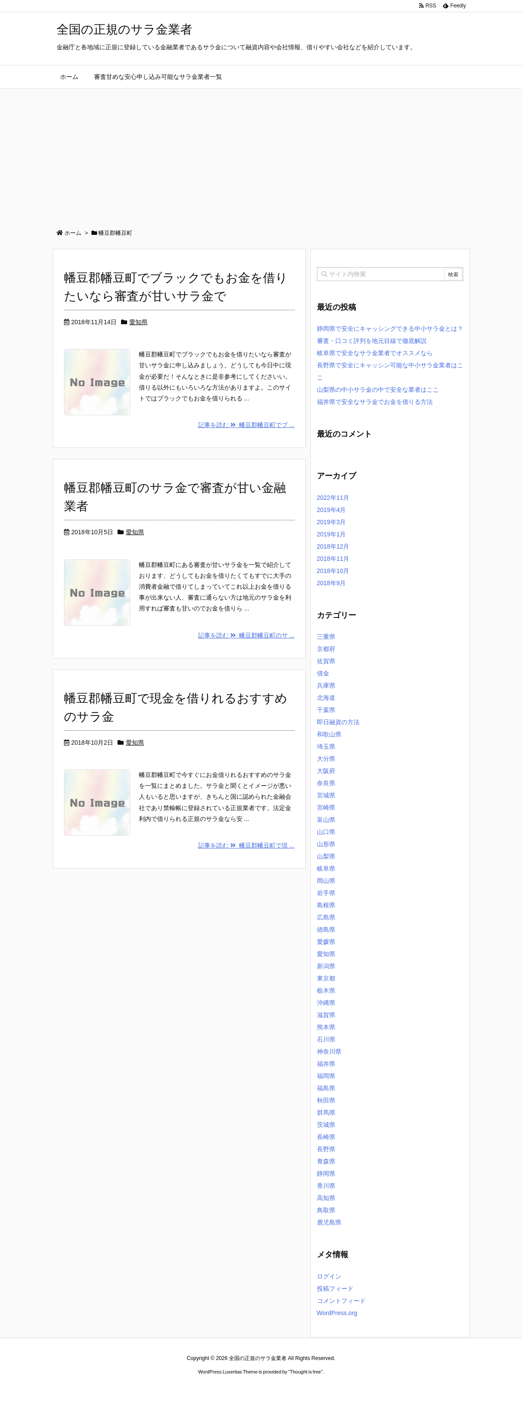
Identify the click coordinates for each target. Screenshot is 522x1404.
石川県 (326, 1039)
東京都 (326, 978)
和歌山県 (329, 734)
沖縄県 (326, 1002)
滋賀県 (326, 1014)
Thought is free (305, 1371)
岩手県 (326, 892)
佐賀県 (326, 661)
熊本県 (326, 1027)
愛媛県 (326, 941)
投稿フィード (335, 1288)
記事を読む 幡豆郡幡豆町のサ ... (246, 635)
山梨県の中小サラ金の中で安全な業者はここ (378, 389)
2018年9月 (331, 583)
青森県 (326, 1161)
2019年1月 (331, 534)
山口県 (326, 831)
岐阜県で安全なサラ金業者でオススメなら (375, 352)
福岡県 (326, 1075)
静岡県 (326, 1173)
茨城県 (326, 1124)
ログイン (329, 1276)
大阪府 (326, 770)
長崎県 (326, 1136)
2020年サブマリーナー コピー (229, 1388)
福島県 (326, 1088)
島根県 (326, 905)
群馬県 (326, 1112)
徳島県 (326, 929)
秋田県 (326, 1100)
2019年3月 (331, 522)
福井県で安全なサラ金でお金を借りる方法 (375, 401)
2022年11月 (333, 497)
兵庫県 (326, 685)
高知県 (326, 1197)
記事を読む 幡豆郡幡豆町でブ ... (246, 424)
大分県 (326, 758)
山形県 (326, 844)
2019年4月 (331, 509)
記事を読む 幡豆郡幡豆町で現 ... (246, 845)
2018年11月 (333, 558)
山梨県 (326, 856)
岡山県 (326, 880)
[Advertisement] (261, 154)
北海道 (326, 697)
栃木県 (326, 990)
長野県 (326, 1149)
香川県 (326, 1185)
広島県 (326, 917)
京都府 (326, 648)
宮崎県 (326, 807)
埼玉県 (326, 746)
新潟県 (326, 966)
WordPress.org (337, 1312)
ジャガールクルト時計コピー (300, 1388)
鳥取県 (326, 1210)
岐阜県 (326, 868)
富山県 (326, 819)
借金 (323, 673)
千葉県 (326, 709)
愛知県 (138, 322)
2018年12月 (333, 546)
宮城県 (326, 795)
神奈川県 (329, 1051)
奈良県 (326, 783)
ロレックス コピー (171, 1388)
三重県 (326, 636)
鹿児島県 (329, 1222)
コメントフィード (341, 1300)
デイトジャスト (354, 1388)
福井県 (326, 1063)
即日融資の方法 (338, 722)
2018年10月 (333, 570)
